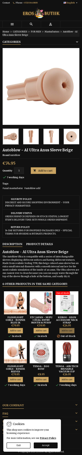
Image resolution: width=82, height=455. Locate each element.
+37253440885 (30, 2)
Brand (6, 155)
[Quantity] (19, 170)
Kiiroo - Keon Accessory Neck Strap (67, 320)
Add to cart (43, 170)
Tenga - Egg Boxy (41, 367)
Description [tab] (12, 244)
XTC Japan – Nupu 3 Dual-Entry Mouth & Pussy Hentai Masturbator (41, 322)
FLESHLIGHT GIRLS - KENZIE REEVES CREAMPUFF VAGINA (15, 371)
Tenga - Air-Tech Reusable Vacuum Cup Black (66, 370)
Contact (6, 2)
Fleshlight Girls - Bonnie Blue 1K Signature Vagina (15, 322)
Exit (18, 445)
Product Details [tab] (39, 244)
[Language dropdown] (71, 3)
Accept (45, 445)
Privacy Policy (48, 438)
